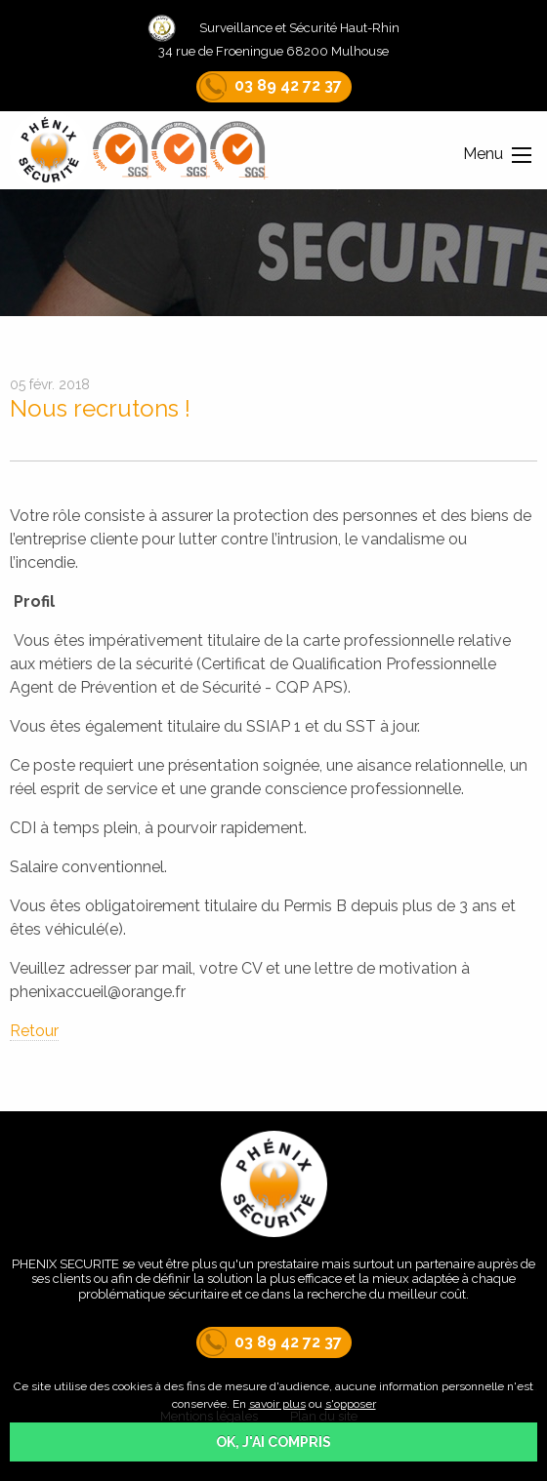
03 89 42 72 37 (270, 85)
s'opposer (350, 1404)
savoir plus (277, 1404)
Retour (34, 1030)
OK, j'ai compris (273, 1442)
